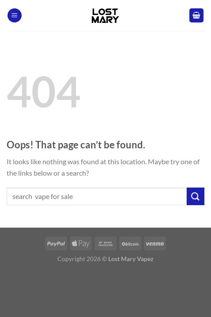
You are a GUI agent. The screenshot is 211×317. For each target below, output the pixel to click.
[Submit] (195, 196)
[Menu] (15, 15)
